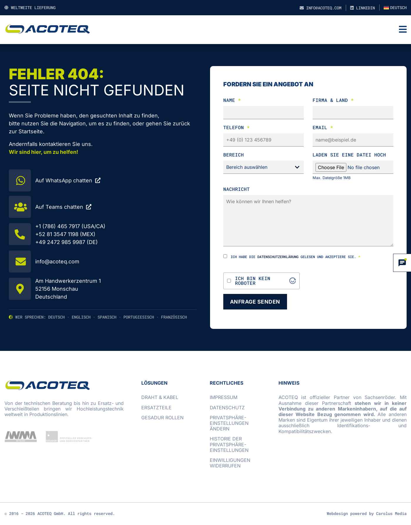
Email (323, 127)
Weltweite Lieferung (30, 7)
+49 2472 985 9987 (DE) (66, 242)
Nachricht (236, 189)
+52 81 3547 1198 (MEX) (65, 234)
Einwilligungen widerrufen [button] (230, 463)
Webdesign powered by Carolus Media (367, 513)
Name (232, 100)
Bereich (233, 155)
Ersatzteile (156, 407)
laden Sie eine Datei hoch (349, 155)
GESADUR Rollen (162, 417)
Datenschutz (227, 407)
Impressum (223, 398)
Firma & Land (333, 100)
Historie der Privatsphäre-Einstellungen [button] (229, 444)
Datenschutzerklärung (277, 256)
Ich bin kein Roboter (252, 280)
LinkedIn (362, 8)
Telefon (236, 127)
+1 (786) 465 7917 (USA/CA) (70, 226)
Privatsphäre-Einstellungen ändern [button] (229, 423)
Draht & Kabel (159, 398)
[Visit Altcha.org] (292, 280)
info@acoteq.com (320, 8)
